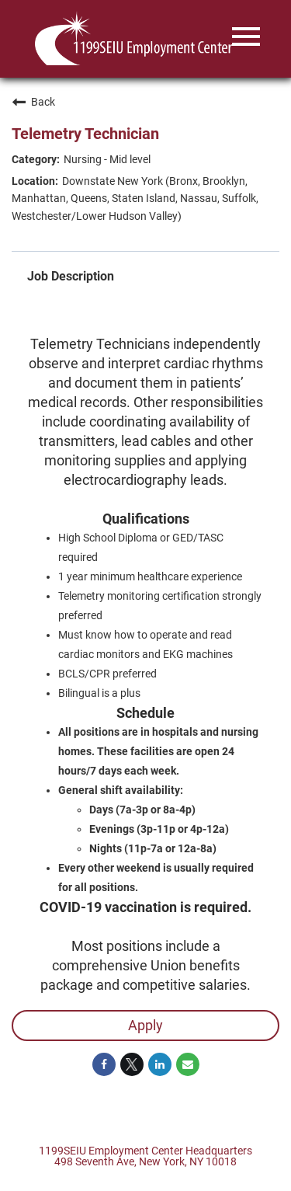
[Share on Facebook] (104, 1064)
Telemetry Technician (85, 133)
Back (33, 101)
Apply (145, 1025)
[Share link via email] (188, 1064)
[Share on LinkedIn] (160, 1064)
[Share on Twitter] (132, 1064)
